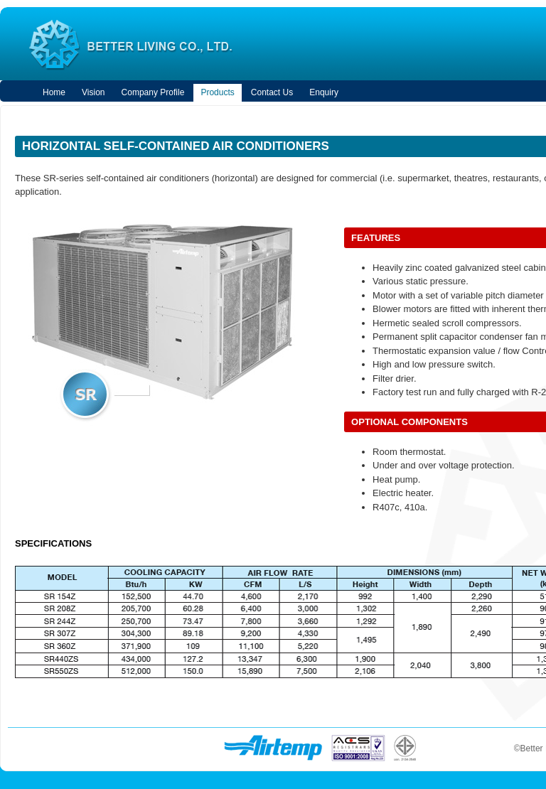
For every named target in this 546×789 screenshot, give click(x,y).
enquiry (323, 92)
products (217, 92)
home (54, 92)
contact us (272, 92)
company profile (153, 92)
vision (93, 92)
